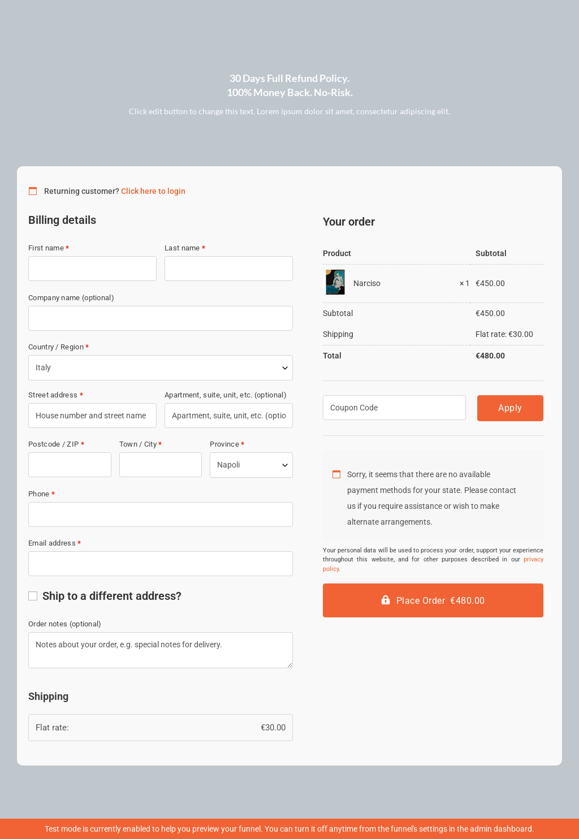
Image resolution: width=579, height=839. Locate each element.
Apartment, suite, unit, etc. (226, 395)
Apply (510, 408)
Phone (41, 494)
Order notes (65, 624)
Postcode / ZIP (56, 444)
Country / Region (58, 347)
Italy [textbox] (43, 367)
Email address (54, 543)
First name (49, 248)
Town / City (140, 444)
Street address (55, 395)
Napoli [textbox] (228, 464)
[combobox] (160, 367)
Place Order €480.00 (440, 600)
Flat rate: (161, 727)
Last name (185, 248)
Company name (71, 297)
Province (227, 444)
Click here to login (153, 191)
